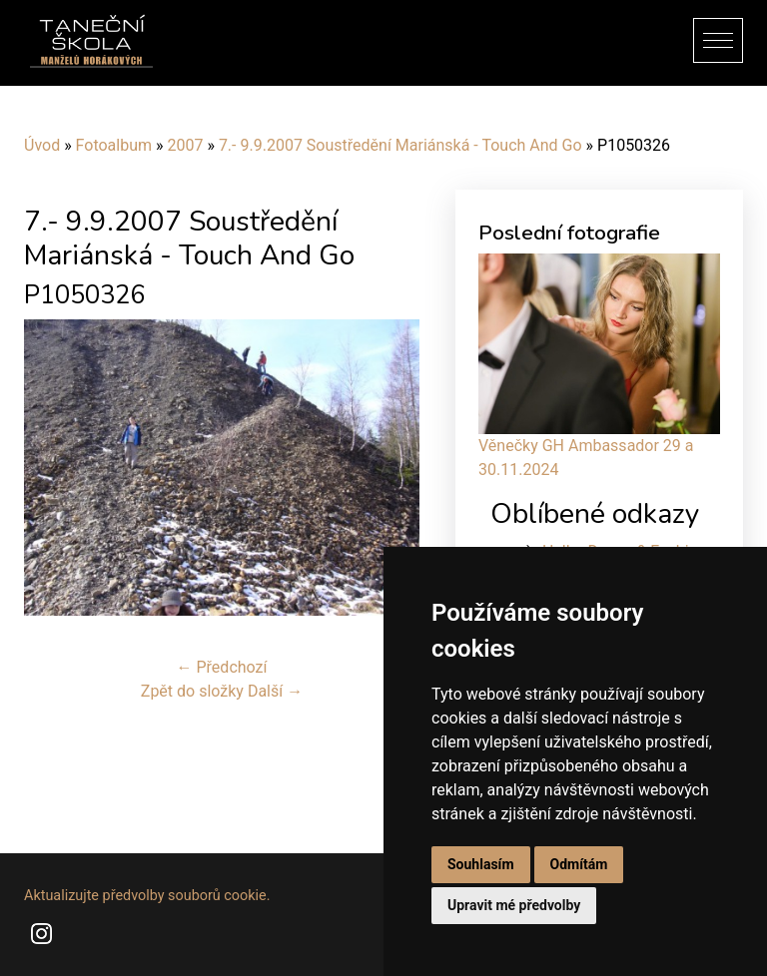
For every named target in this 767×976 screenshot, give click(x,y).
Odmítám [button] (579, 864)
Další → (275, 691)
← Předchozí (222, 667)
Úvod (42, 145)
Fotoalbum (114, 145)
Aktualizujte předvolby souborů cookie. (147, 895)
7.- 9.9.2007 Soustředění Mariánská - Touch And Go (400, 145)
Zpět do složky (192, 691)
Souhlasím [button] (480, 864)
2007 (185, 145)
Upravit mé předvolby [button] (513, 905)
